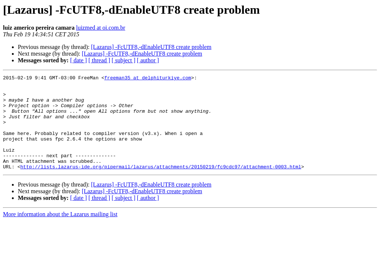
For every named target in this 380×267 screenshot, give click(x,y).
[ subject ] (123, 60)
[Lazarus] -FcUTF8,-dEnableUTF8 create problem (151, 47)
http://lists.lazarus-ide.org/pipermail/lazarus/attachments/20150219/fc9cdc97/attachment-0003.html (160, 185)
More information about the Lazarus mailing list (60, 233)
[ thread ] (99, 60)
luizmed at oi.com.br (100, 27)
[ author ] (148, 60)
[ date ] (78, 60)
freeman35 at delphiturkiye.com (147, 78)
